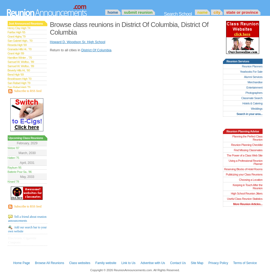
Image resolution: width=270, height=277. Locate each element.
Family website (105, 263)
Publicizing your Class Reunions (244, 174)
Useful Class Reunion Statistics (244, 198)
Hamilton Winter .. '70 (20, 57)
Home (113, 12)
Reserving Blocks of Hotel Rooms (243, 169)
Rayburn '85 (14, 167)
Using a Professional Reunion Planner (245, 162)
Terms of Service (245, 263)
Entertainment (254, 87)
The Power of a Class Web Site (244, 155)
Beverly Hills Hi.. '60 (19, 70)
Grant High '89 (16, 53)
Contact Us (178, 263)
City (216, 12)
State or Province (242, 12)
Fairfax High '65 (16, 32)
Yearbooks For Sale (251, 71)
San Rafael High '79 (19, 83)
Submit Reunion (138, 12)
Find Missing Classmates (248, 150)
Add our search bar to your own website (27, 229)
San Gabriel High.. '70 (20, 40)
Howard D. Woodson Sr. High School (78, 42)
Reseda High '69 (17, 45)
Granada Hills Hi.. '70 (19, 49)
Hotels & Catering (252, 103)
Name (202, 12)
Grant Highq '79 (17, 36)
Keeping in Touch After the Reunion (248, 186)
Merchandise (255, 82)
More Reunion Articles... (247, 204)
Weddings (257, 108)
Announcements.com (54, 9)
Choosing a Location (251, 179)
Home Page (21, 263)
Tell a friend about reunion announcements (27, 218)
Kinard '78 (13, 181)
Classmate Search (251, 98)
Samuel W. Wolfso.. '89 (21, 61)
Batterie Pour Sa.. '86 (20, 171)
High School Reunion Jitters (247, 193)
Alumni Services (253, 77)
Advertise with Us (152, 263)
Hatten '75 (13, 157)
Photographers (253, 92)
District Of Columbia (96, 50)
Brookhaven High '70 (19, 78)
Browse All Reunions (49, 263)
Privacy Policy (218, 263)
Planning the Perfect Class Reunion (247, 138)
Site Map (197, 263)
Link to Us (128, 263)
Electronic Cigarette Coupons (22, 240)
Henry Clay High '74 (19, 28)
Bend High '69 (16, 74)
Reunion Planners (252, 66)
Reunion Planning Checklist (247, 144)
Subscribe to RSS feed (25, 91)
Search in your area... (249, 114)
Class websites (79, 263)
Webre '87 (13, 148)
